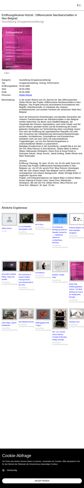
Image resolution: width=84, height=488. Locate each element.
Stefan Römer (25, 95)
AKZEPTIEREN (42, 481)
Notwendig (12, 470)
